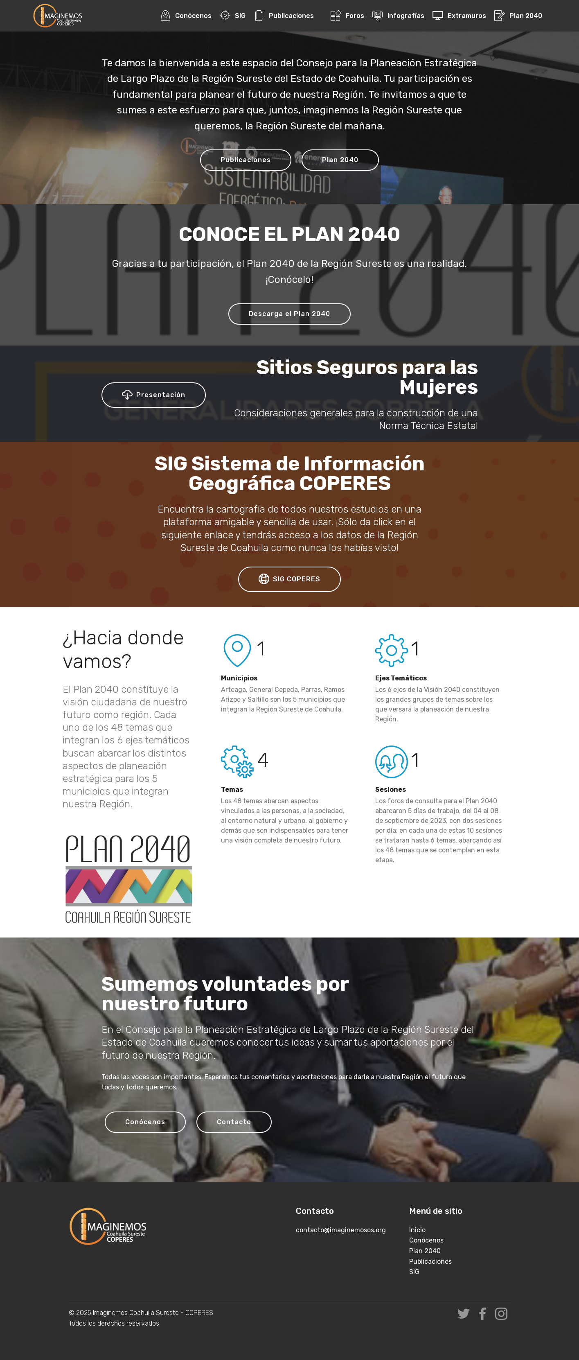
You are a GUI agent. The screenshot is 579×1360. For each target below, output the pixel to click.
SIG (233, 16)
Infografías (398, 16)
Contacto (234, 1122)
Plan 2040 (518, 16)
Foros (347, 16)
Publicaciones (284, 16)
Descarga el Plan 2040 (289, 314)
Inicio (417, 1230)
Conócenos (186, 16)
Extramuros (459, 16)
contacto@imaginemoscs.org (341, 1230)
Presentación (153, 395)
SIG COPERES (289, 579)
